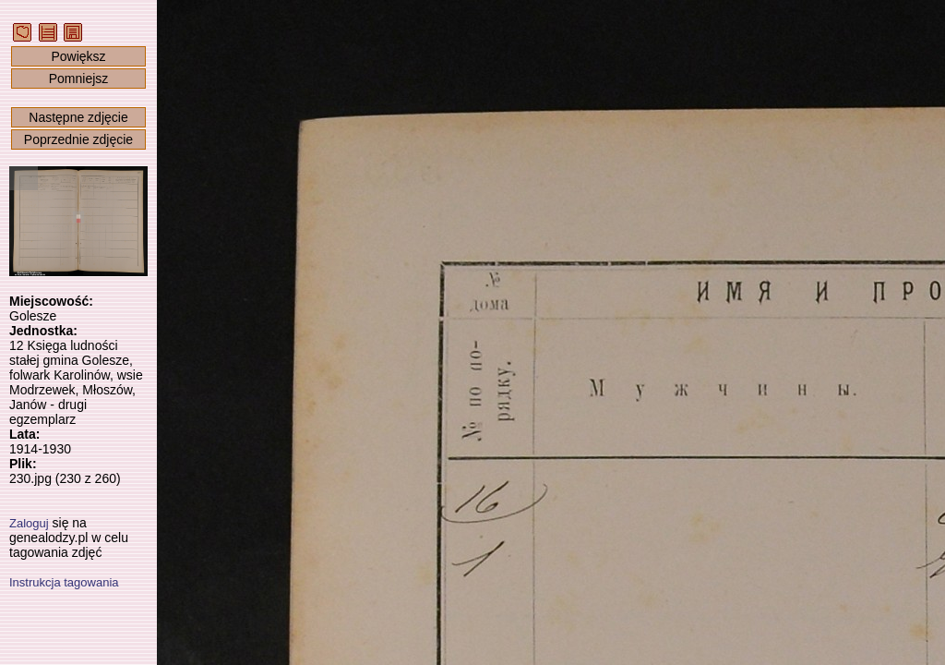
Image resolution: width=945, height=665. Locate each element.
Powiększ (78, 56)
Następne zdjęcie (78, 117)
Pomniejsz (79, 78)
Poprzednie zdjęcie (78, 139)
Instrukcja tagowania (64, 582)
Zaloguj (29, 523)
